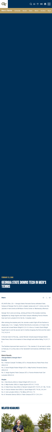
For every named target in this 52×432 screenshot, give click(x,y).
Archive (43, 10)
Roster (25, 10)
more (49, 10)
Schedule (17, 10)
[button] (31, 4)
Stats (30, 10)
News (36, 10)
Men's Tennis (6, 10)
